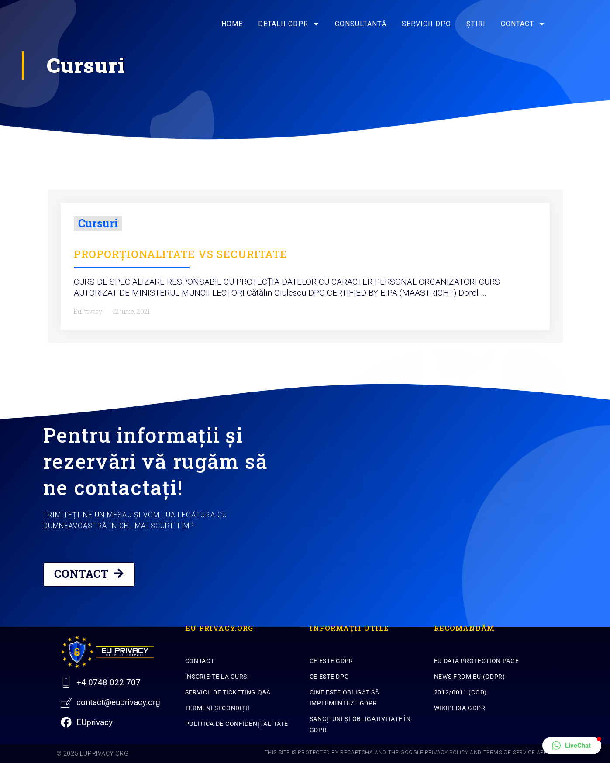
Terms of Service (509, 752)
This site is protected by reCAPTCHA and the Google (345, 752)
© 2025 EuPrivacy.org (92, 753)
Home (232, 24)
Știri (476, 24)
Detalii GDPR (289, 24)
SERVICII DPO (426, 24)
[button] (571, 745)
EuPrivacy (88, 311)
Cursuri (98, 223)
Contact (523, 24)
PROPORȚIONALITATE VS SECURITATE (180, 254)
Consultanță (360, 24)
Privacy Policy (446, 752)
